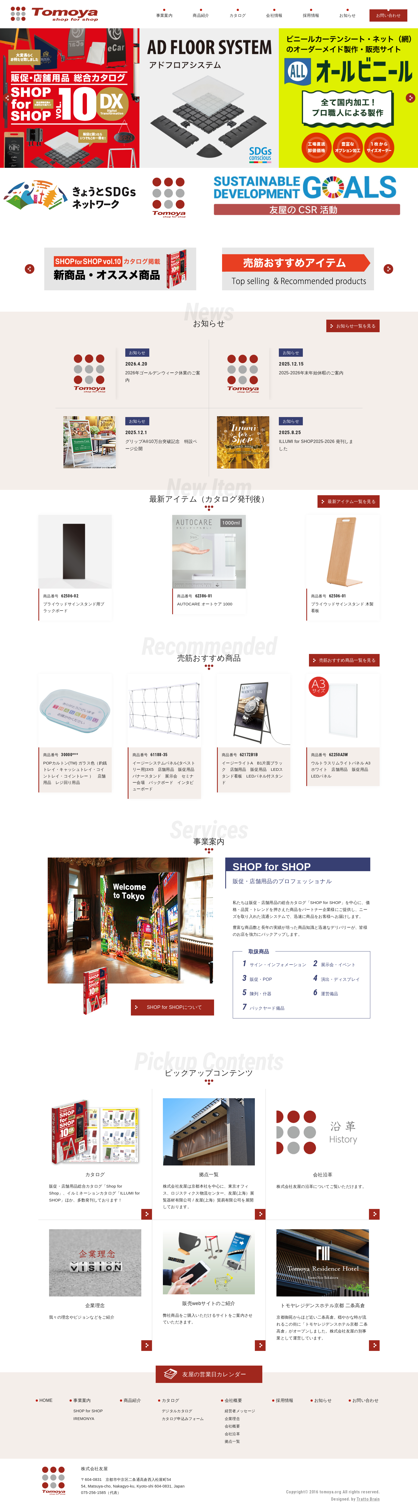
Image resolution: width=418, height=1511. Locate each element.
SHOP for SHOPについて (174, 1007)
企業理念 (232, 1419)
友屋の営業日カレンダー (214, 1374)
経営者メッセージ (240, 1411)
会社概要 (233, 1400)
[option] (69, 98)
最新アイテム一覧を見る (352, 501)
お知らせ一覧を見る (356, 326)
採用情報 (311, 15)
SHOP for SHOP (88, 1411)
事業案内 (164, 15)
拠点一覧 (232, 1441)
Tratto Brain (368, 1499)
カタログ (238, 15)
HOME (46, 1400)
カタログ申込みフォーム (183, 1419)
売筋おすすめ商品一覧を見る (347, 660)
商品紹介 (201, 15)
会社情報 (274, 15)
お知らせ (347, 15)
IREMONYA (83, 1419)
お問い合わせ (388, 15)
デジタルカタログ (177, 1411)
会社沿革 (232, 1434)
